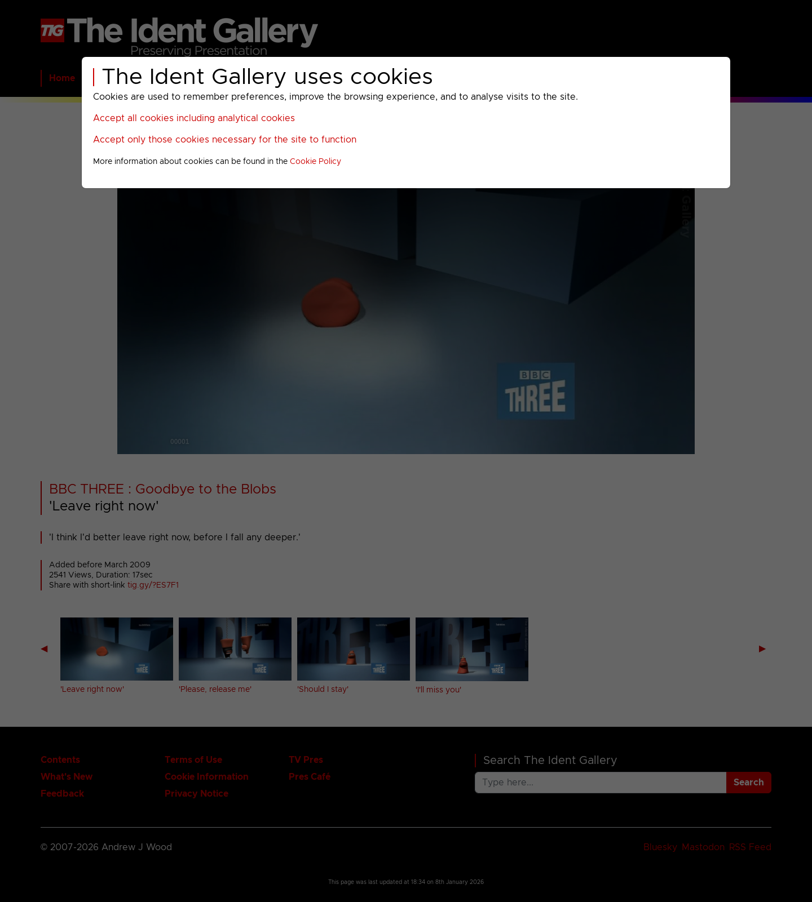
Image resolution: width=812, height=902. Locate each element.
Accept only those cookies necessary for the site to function (224, 139)
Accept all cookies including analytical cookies (194, 118)
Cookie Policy (315, 162)
